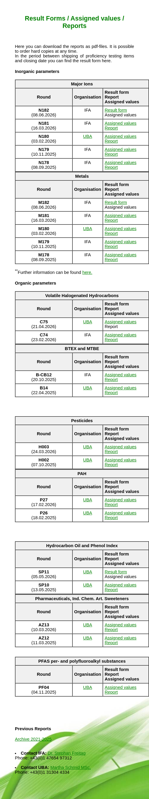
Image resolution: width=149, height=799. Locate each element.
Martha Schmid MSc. (70, 767)
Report (111, 128)
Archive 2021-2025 (33, 739)
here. (87, 272)
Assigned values (120, 123)
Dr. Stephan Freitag (67, 753)
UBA (87, 136)
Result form (116, 110)
